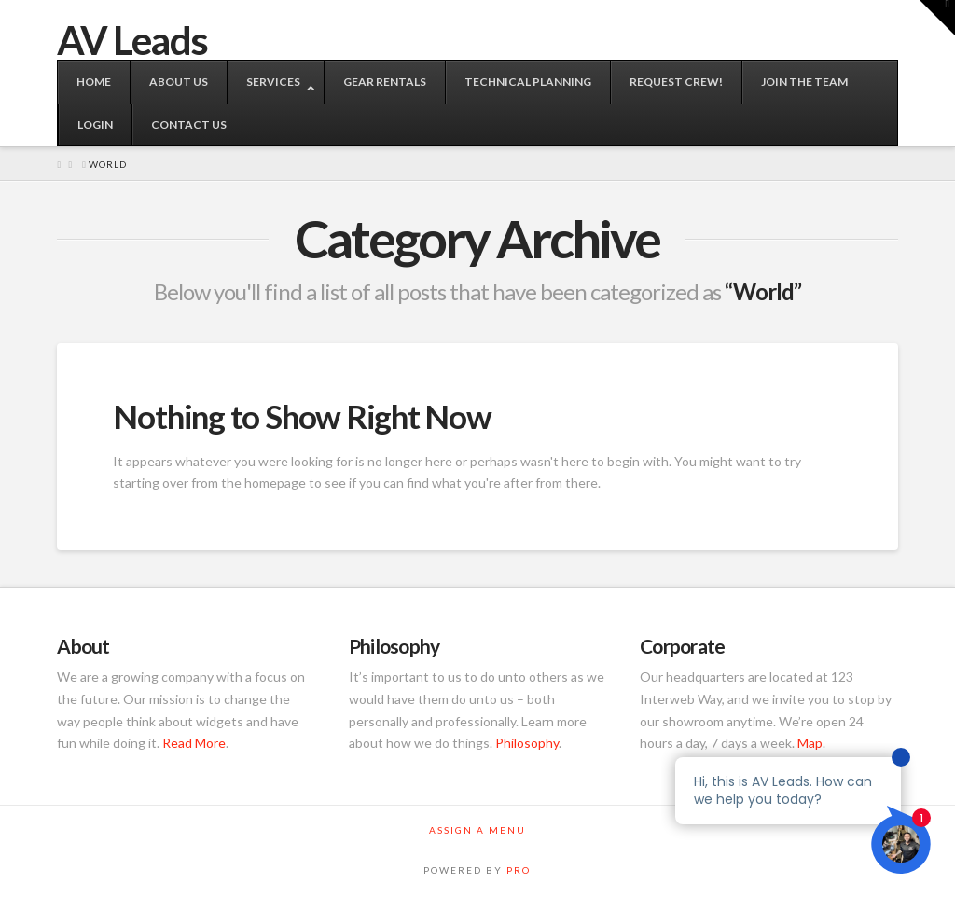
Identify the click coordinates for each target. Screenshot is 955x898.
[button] (937, 17)
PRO (518, 870)
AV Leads (132, 40)
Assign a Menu (477, 830)
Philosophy (527, 743)
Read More (194, 743)
